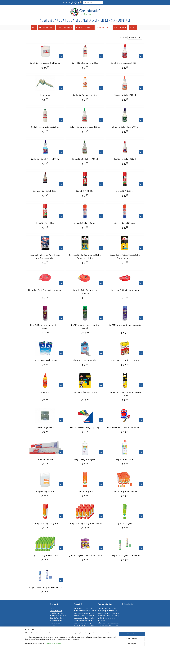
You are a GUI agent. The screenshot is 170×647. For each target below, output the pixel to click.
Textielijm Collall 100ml (125, 159)
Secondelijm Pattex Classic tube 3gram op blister (125, 256)
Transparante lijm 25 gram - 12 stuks (85, 523)
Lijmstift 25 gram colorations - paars (85, 555)
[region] (70, 638)
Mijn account (68, 2)
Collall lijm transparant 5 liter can (45, 63)
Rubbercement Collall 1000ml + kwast (124, 427)
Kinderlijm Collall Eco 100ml (85, 159)
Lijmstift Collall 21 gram (125, 223)
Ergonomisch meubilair (58, 615)
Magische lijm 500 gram (85, 459)
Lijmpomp (45, 95)
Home (34, 27)
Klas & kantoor (120, 27)
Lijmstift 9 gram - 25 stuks (124, 491)
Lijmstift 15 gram (125, 523)
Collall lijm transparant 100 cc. (125, 63)
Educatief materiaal (65, 27)
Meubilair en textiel (56, 613)
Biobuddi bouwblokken (85, 27)
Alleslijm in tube (45, 459)
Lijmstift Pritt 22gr (125, 191)
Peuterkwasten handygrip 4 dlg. (85, 427)
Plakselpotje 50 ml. (45, 427)
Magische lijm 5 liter (45, 491)
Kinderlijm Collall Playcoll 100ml (45, 159)
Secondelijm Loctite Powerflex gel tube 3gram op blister (45, 256)
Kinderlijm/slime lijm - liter (85, 95)
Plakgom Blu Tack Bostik (45, 360)
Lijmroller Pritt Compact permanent (45, 290)
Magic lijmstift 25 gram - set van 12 (45, 587)
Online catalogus (56, 611)
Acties (132, 27)
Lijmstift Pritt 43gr (85, 191)
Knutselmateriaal (104, 27)
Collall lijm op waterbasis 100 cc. (85, 127)
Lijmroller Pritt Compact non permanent (85, 291)
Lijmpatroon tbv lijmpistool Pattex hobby (124, 394)
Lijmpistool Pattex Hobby (85, 392)
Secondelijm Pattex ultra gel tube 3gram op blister (85, 256)
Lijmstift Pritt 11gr (45, 223)
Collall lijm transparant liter (85, 63)
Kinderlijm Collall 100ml (125, 95)
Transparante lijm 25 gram (45, 523)
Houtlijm (45, 392)
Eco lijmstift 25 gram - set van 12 (124, 555)
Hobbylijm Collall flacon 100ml (125, 127)
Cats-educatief (127, 604)
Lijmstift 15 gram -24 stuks (45, 555)
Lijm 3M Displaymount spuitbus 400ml (45, 327)
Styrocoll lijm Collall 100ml (45, 191)
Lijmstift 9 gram (85, 491)
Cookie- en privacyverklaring (53, 643)
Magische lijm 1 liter (124, 459)
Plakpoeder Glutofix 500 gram (125, 360)
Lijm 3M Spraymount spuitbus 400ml (124, 325)
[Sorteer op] (135, 37)
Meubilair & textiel (46, 27)
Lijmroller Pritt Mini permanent (125, 290)
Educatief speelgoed (57, 618)
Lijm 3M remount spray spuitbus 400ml (85, 327)
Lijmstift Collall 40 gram (85, 223)
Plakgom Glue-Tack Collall (85, 360)
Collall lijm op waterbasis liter (45, 127)
